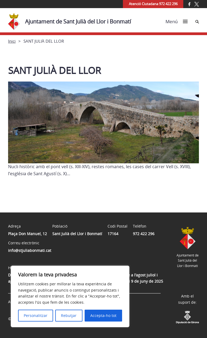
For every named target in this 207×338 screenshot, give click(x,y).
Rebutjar (69, 315)
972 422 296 (143, 233)
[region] (70, 296)
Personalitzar (35, 315)
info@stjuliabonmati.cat (29, 250)
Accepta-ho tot (103, 315)
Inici (12, 41)
